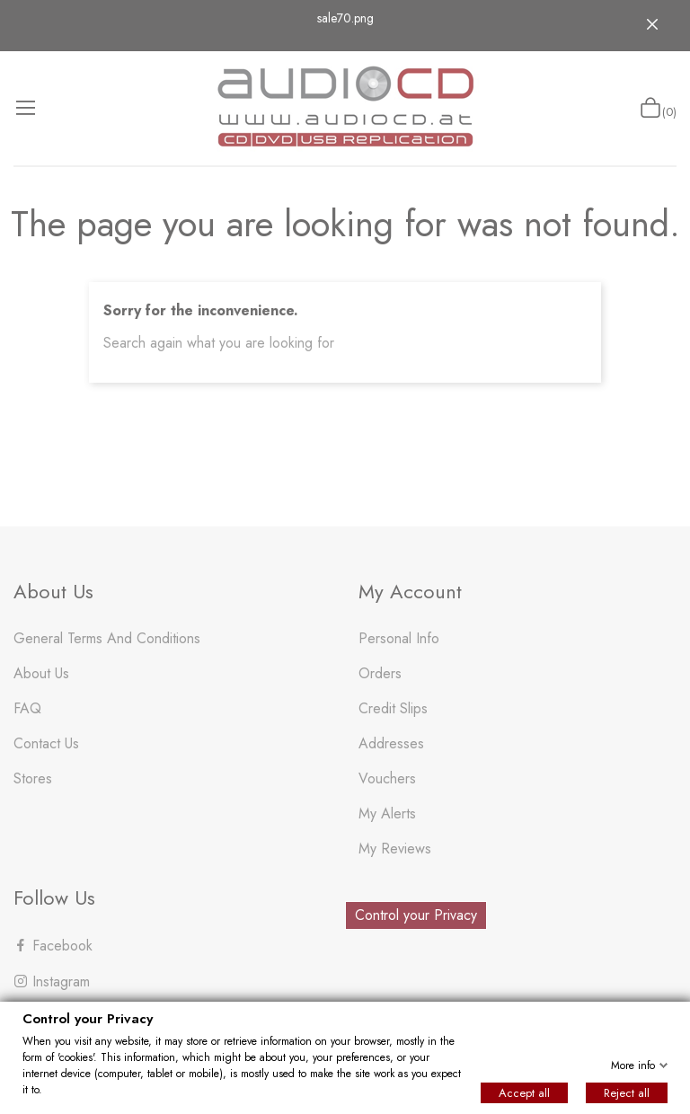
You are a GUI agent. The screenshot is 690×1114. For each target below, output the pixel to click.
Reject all (627, 1092)
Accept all (524, 1092)
